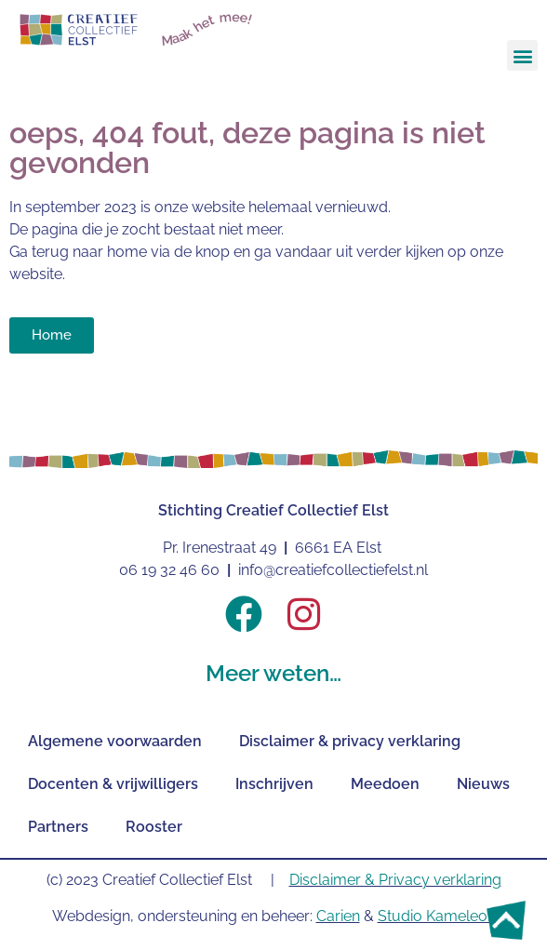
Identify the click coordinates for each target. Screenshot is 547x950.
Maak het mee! (207, 28)
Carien (338, 916)
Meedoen (385, 784)
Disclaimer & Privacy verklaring (395, 880)
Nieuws (483, 784)
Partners (58, 827)
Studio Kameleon (437, 916)
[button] (522, 55)
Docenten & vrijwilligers (113, 784)
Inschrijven (274, 784)
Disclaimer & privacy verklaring (349, 741)
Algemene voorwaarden (115, 741)
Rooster (154, 827)
